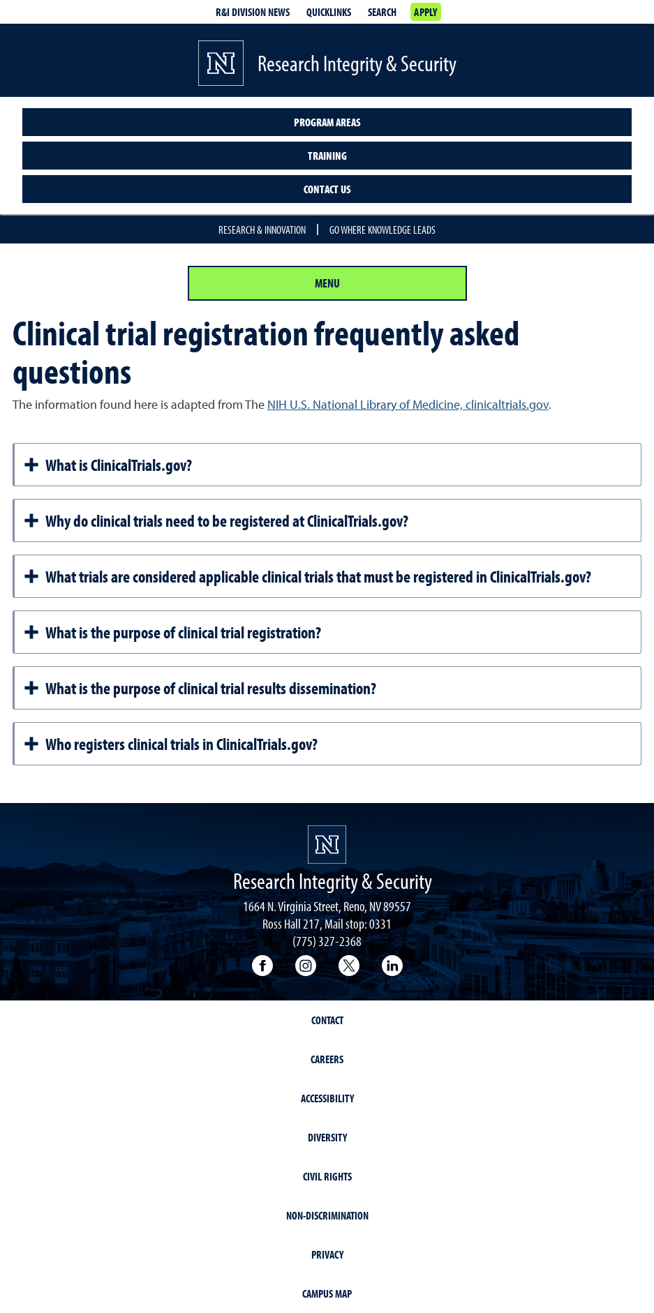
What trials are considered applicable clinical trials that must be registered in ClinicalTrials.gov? (307, 576)
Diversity (327, 1137)
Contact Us (327, 189)
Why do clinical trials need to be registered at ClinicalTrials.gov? (215, 520)
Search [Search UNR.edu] (382, 12)
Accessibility (327, 1098)
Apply (425, 12)
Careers (327, 1059)
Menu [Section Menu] (327, 283)
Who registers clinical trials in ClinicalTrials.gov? (170, 743)
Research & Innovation (262, 230)
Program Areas (327, 122)
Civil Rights (327, 1176)
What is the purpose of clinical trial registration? (172, 632)
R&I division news (253, 12)
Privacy (327, 1254)
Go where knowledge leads (382, 230)
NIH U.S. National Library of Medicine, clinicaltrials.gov (408, 404)
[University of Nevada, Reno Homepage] (327, 844)
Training (327, 156)
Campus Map (327, 1293)
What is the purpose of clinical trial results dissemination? (199, 687)
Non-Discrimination (327, 1215)
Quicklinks (328, 12)
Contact (327, 1020)
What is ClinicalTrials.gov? (107, 464)
